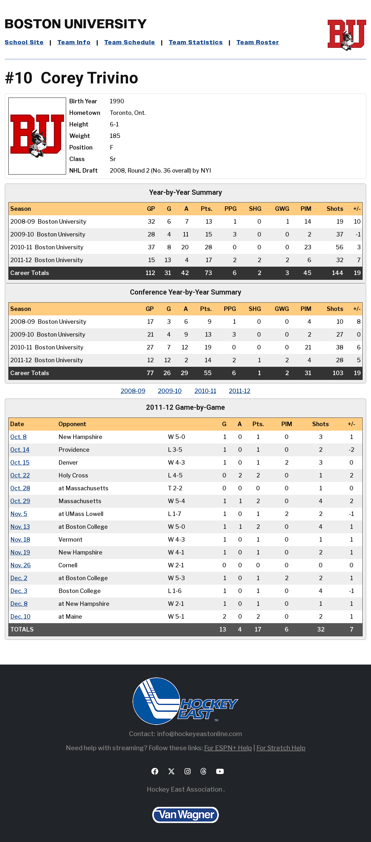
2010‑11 (205, 390)
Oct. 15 (20, 462)
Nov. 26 (20, 564)
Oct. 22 (20, 474)
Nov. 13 (20, 526)
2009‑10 (170, 390)
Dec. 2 (18, 577)
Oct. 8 (18, 436)
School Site (24, 43)
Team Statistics (196, 43)
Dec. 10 (20, 616)
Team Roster (258, 43)
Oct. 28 (20, 487)
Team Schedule (129, 43)
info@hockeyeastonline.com (199, 733)
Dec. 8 (19, 603)
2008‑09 (132, 390)
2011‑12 (240, 390)
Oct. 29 (20, 500)
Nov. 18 (20, 539)
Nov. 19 (20, 551)
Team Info (74, 43)
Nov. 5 (19, 513)
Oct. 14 (20, 449)
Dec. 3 (18, 590)
